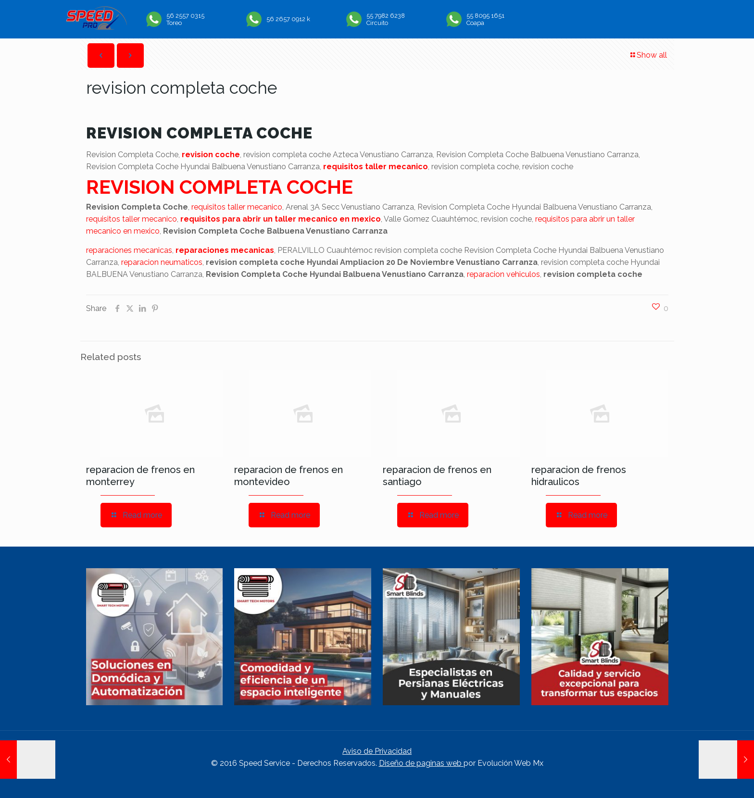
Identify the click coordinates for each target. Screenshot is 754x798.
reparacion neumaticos (161, 262)
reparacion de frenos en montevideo (288, 475)
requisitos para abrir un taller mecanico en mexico (280, 219)
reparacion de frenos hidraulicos (578, 475)
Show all (648, 55)
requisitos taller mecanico (375, 166)
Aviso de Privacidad (377, 751)
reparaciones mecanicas (129, 250)
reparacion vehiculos (503, 274)
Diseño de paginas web (421, 763)
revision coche (211, 154)
